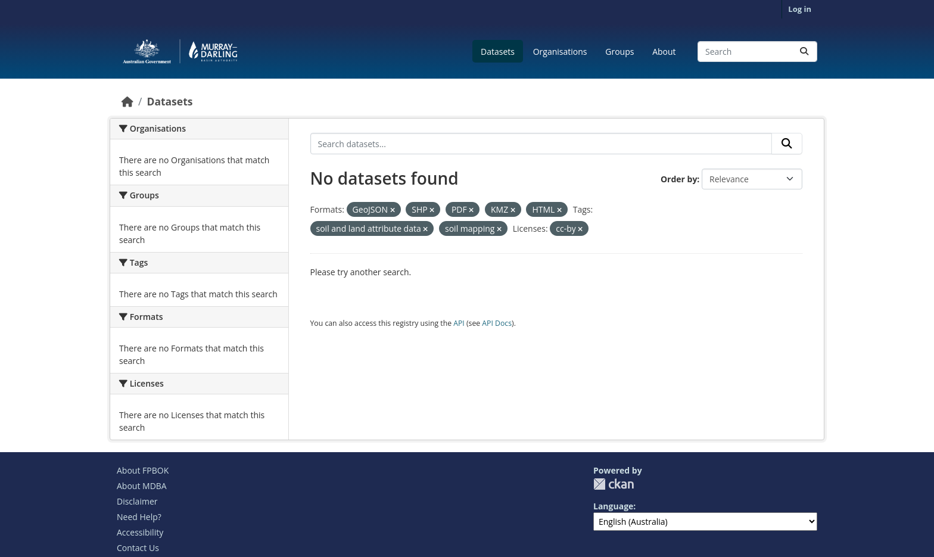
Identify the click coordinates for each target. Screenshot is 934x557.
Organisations (560, 51)
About (663, 51)
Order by (679, 179)
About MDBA (142, 485)
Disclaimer (137, 501)
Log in (799, 9)
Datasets (498, 51)
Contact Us (138, 547)
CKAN (613, 484)
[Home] (127, 101)
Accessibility (140, 532)
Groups (619, 51)
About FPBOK (143, 470)
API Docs (497, 323)
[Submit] (804, 51)
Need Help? (139, 516)
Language (613, 506)
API (459, 323)
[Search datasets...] (757, 51)
